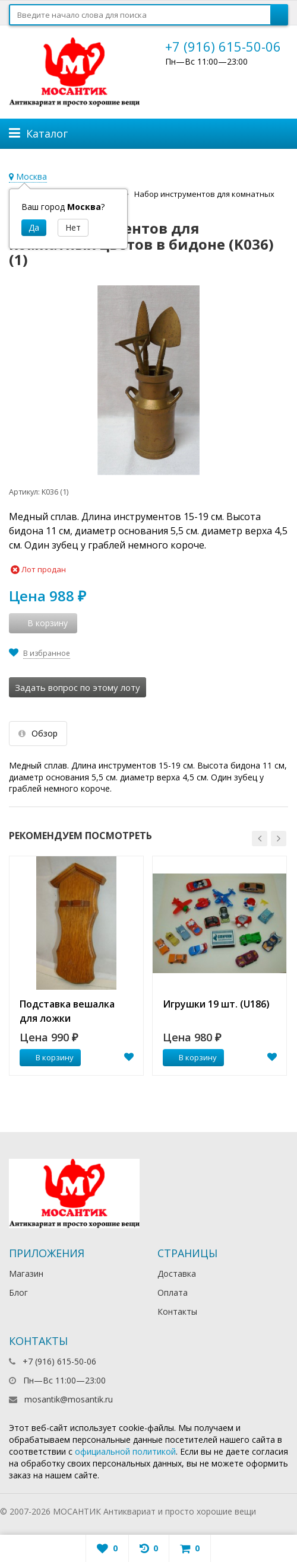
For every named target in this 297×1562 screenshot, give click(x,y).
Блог (18, 1292)
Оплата (172, 1292)
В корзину (48, 1057)
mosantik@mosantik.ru (68, 1399)
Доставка (176, 1273)
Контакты (177, 1311)
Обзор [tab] (38, 733)
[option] (76, 966)
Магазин (26, 1273)
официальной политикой (125, 1451)
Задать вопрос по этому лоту (77, 687)
